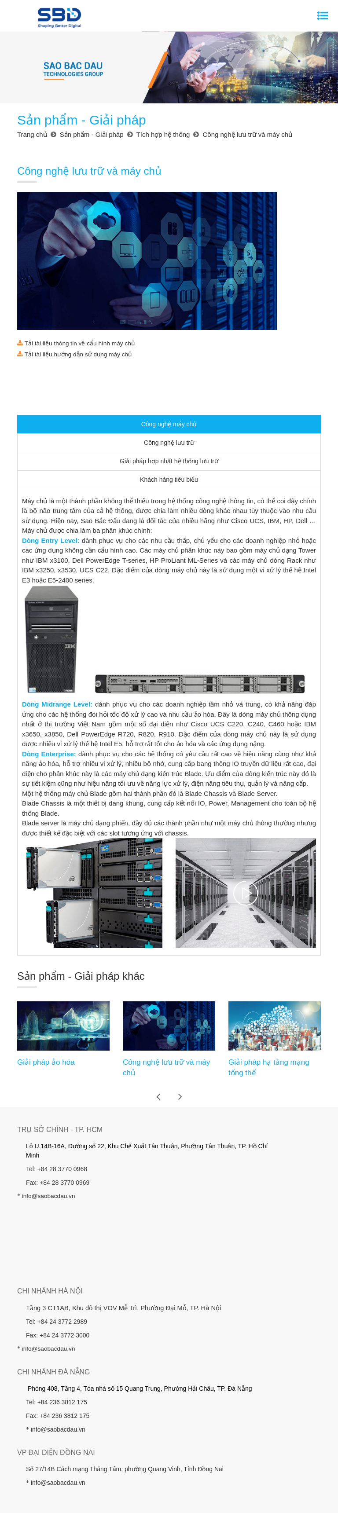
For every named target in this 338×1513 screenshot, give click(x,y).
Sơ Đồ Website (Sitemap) (169, 1468)
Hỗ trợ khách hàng (94, 1430)
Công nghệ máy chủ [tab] (169, 309)
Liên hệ (179, 1430)
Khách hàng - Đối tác (233, 1417)
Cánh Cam (270, 1450)
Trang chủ (41, 1417)
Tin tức (51, 1430)
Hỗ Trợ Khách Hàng (169, 1497)
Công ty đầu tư (290, 1417)
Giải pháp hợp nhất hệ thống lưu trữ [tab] (169, 346)
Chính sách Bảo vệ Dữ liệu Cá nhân (246, 1430)
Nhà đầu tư (181, 1417)
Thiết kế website (224, 1450)
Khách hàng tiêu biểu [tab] (169, 365)
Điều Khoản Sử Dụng (169, 1482)
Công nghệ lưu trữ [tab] (169, 328)
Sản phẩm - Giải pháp (128, 1417)
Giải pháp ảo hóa (46, 948)
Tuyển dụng (144, 1430)
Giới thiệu (76, 1417)
